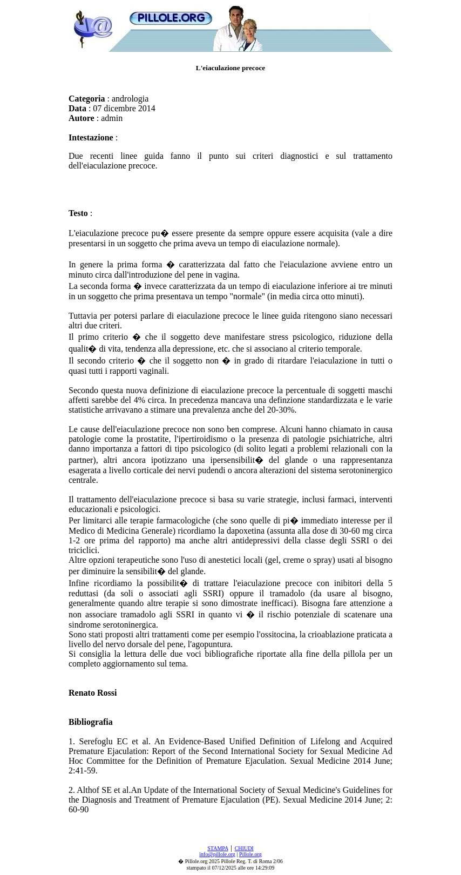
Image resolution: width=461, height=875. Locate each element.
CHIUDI (244, 848)
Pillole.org (250, 854)
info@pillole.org (217, 854)
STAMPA (217, 848)
